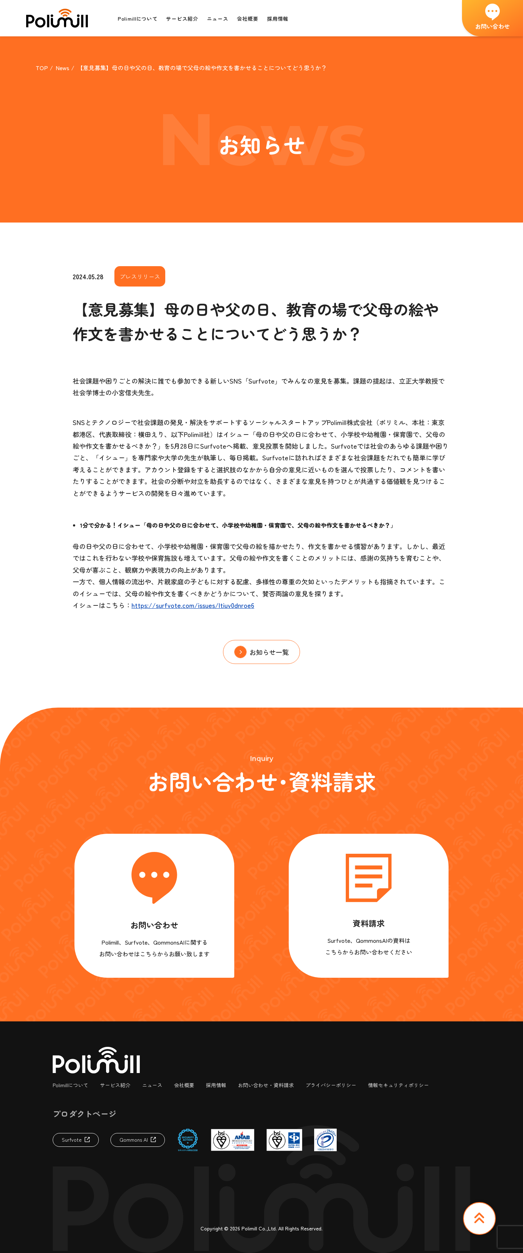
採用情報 (216, 1085)
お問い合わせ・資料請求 (266, 1085)
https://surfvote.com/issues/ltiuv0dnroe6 (192, 605)
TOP (42, 67)
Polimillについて (70, 1085)
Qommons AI (133, 1139)
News (62, 67)
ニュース (152, 1085)
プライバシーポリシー (330, 1085)
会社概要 (184, 1085)
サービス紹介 (115, 1085)
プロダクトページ (85, 1113)
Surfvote (72, 1139)
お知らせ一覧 (269, 652)
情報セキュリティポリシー (398, 1085)
